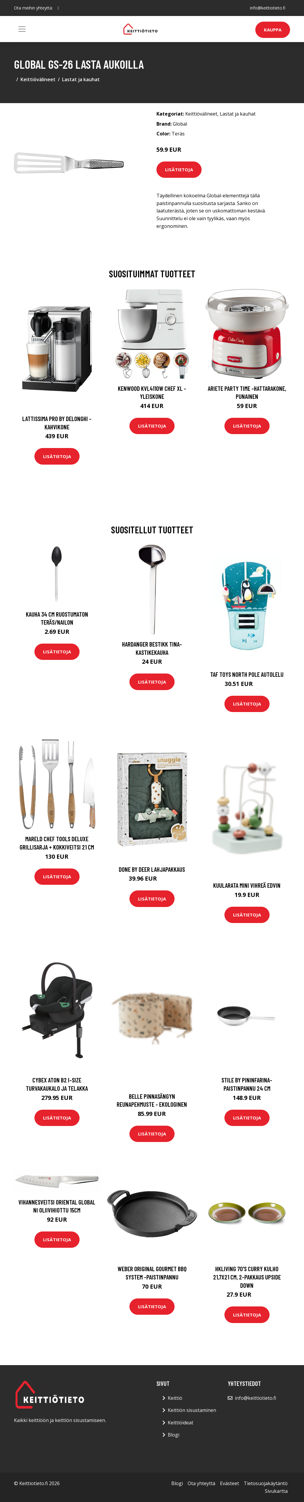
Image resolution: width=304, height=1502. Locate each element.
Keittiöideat (180, 1422)
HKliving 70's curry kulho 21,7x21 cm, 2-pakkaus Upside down (247, 1277)
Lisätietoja (179, 169)
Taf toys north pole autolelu (247, 674)
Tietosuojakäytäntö (266, 1483)
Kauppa (272, 30)
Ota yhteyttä (201, 1483)
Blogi (173, 1434)
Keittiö (175, 1398)
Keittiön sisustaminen (192, 1410)
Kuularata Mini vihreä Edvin (247, 885)
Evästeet (229, 1483)
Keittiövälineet (38, 79)
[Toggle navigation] (22, 29)
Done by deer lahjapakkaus (152, 869)
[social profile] (58, 8)
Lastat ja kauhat (81, 79)
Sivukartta (276, 1491)
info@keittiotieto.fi (267, 8)
